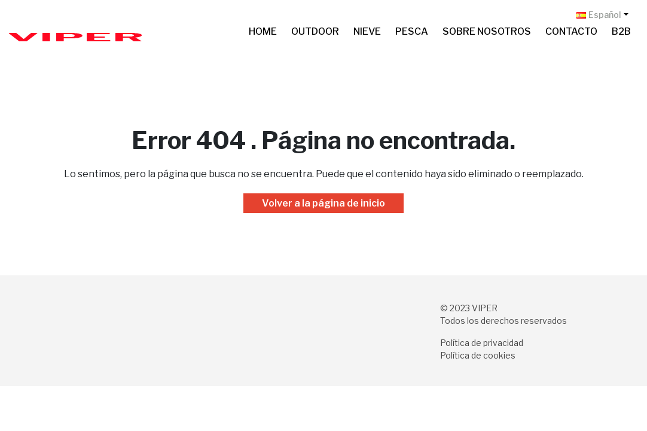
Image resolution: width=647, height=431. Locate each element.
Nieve (367, 31)
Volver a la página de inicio (323, 203)
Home (263, 31)
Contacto (571, 31)
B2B (621, 31)
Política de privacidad (481, 343)
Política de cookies (477, 355)
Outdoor (315, 31)
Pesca (411, 31)
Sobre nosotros (486, 31)
